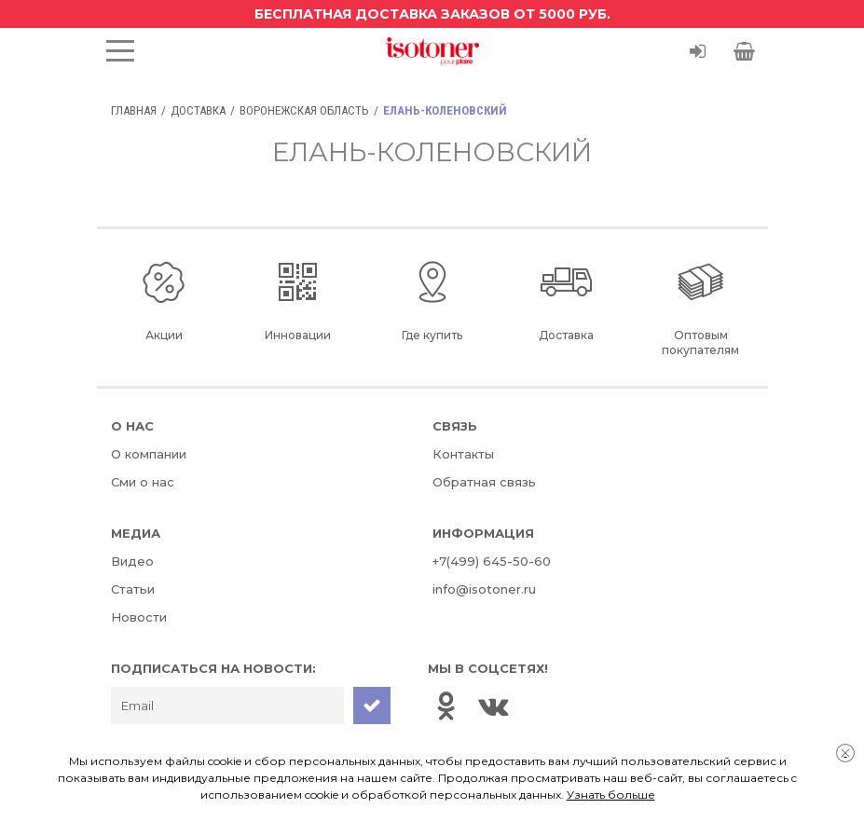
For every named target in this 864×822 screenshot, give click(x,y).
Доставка (198, 110)
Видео (132, 561)
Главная (134, 110)
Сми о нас (142, 481)
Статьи (133, 589)
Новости (139, 617)
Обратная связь (484, 481)
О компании (148, 453)
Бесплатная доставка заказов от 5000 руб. (432, 14)
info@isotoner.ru (484, 589)
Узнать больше (611, 794)
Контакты (463, 453)
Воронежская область (304, 110)
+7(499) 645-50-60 (491, 561)
